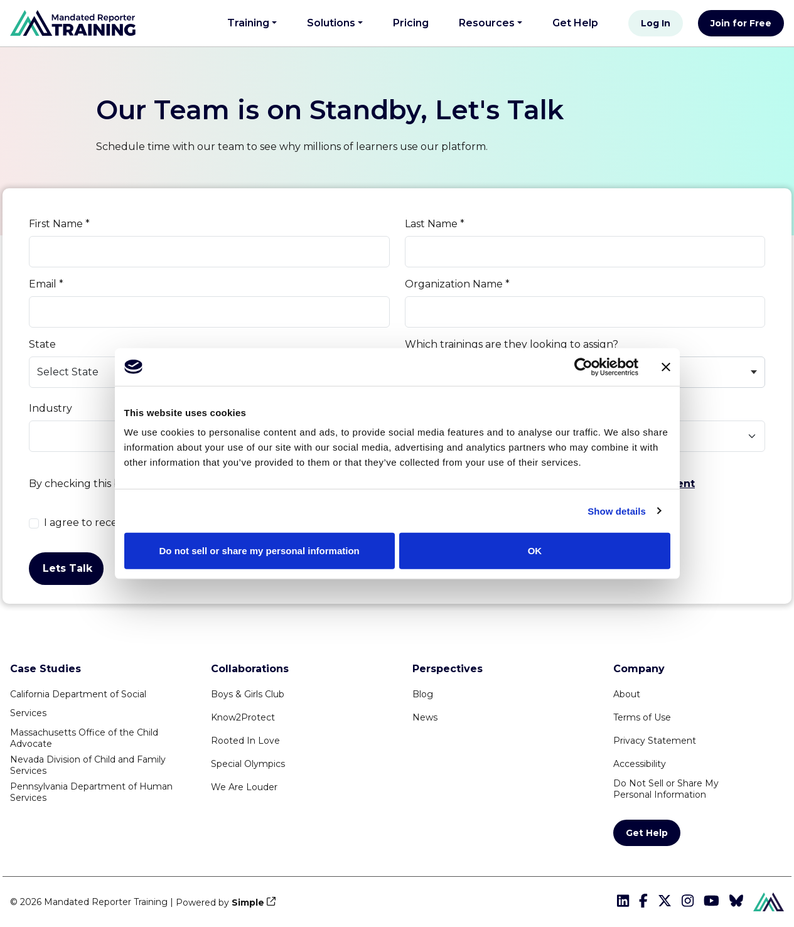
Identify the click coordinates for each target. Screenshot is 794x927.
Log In (655, 23)
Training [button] (248, 23)
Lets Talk (67, 568)
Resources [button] (487, 23)
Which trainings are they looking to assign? (511, 344)
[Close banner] (666, 366)
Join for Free (741, 23)
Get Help (580, 21)
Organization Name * (457, 284)
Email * (46, 284)
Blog (422, 694)
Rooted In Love (245, 740)
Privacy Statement (654, 740)
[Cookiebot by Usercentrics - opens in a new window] (583, 366)
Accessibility (639, 763)
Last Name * (434, 224)
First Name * (59, 224)
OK (535, 550)
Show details (616, 510)
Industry (50, 408)
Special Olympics (248, 763)
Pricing (411, 23)
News (424, 717)
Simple (248, 902)
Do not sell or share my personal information (259, 550)
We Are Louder (244, 787)
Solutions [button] (331, 23)
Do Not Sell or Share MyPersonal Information (666, 789)
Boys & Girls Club (247, 694)
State (42, 344)
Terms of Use (642, 717)
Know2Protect (243, 717)
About (626, 694)
